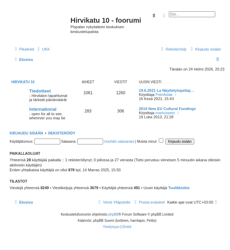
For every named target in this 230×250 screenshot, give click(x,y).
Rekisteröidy (61, 133)
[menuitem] (43, 49)
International (42, 109)
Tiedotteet (40, 91)
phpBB (113, 214)
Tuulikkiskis (178, 188)
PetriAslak (164, 95)
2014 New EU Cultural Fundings (167, 109)
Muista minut (150, 141)
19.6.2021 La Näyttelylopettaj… (166, 90)
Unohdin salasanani (119, 141)
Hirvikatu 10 (22, 82)
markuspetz (165, 113)
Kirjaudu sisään (26, 133)
